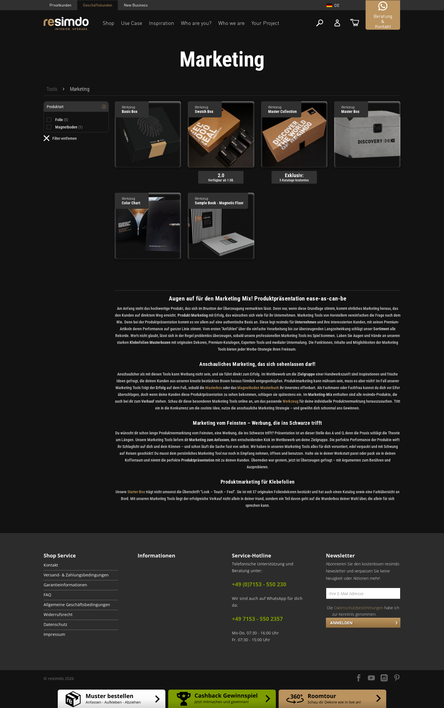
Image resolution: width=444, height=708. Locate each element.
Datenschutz (55, 624)
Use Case (131, 23)
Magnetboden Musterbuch (258, 387)
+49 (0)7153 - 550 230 (259, 584)
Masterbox (213, 387)
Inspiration (161, 23)
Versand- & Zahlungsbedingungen (76, 575)
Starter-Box (136, 492)
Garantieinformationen (65, 584)
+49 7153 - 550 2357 (257, 619)
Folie (61, 119)
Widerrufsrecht (58, 614)
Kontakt (51, 565)
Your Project (265, 23)
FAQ (47, 594)
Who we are (231, 23)
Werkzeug (290, 401)
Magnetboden (69, 127)
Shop (108, 23)
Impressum (54, 634)
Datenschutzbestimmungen (358, 607)
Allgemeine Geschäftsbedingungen (77, 604)
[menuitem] (52, 89)
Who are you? (196, 23)
